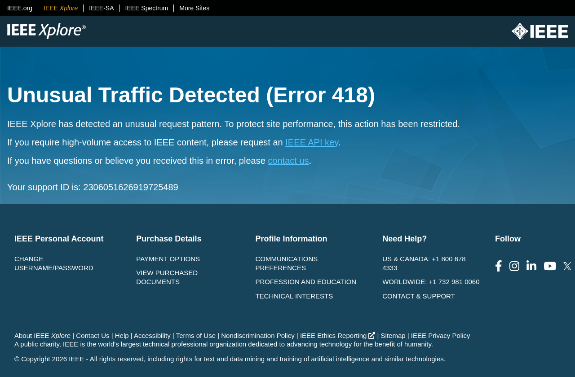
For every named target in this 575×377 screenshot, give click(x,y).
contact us (288, 161)
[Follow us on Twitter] (567, 266)
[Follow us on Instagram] (514, 266)
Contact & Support (418, 296)
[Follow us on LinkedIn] (531, 266)
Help (122, 335)
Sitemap (393, 335)
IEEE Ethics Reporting (337, 335)
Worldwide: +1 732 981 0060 (430, 281)
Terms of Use (196, 335)
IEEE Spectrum (146, 8)
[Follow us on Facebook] (498, 266)
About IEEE (42, 335)
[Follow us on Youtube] (550, 266)
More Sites (194, 8)
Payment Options (168, 259)
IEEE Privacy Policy (440, 335)
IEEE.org (19, 8)
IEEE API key (311, 142)
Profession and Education (305, 281)
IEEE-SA (101, 8)
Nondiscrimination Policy (257, 335)
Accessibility (152, 335)
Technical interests (294, 296)
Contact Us (92, 335)
